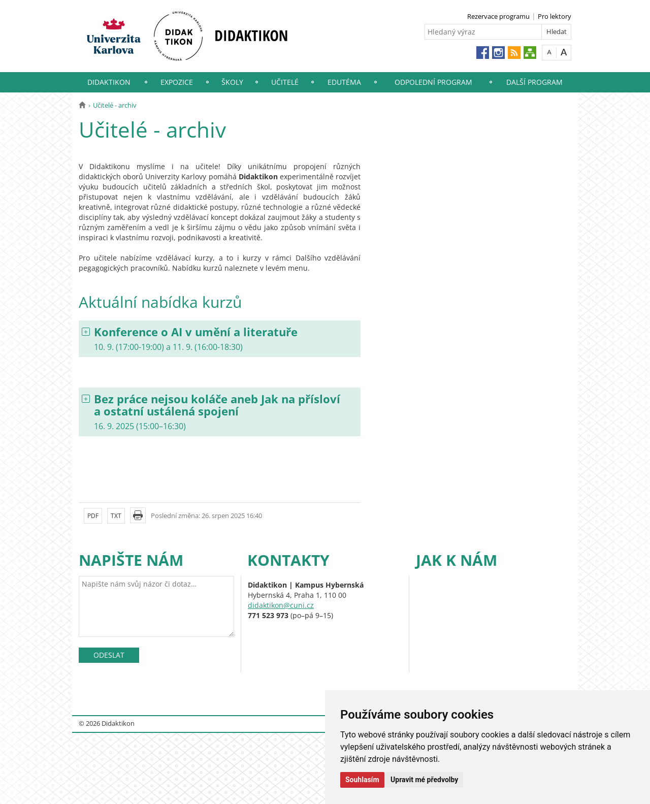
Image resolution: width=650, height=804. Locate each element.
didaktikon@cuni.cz (281, 605)
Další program (534, 82)
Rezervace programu (498, 16)
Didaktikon (109, 82)
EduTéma (344, 82)
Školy (232, 82)
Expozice (176, 82)
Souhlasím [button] (362, 780)
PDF (93, 515)
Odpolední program (433, 82)
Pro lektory (554, 16)
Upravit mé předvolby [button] (424, 780)
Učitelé (285, 82)
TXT (116, 515)
